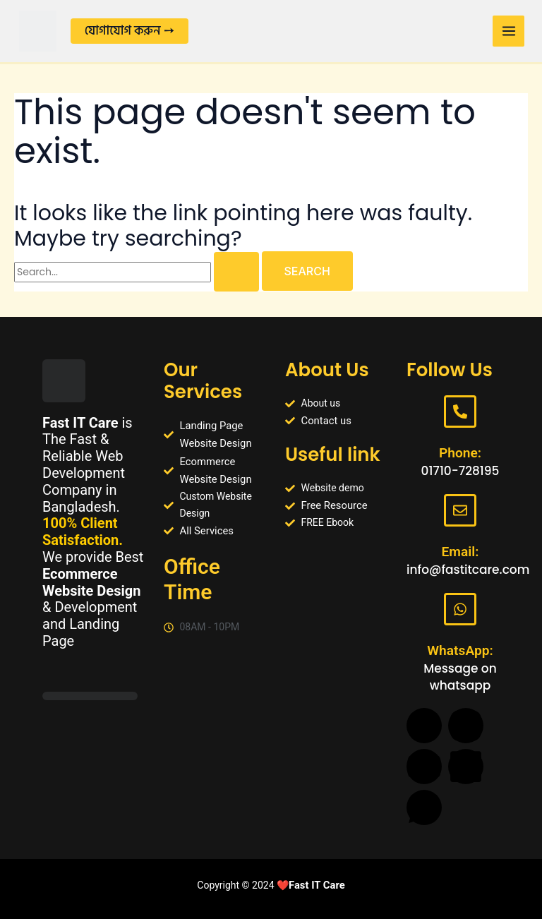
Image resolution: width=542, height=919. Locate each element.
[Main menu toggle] (504, 31)
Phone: (460, 448)
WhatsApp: (460, 651)
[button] (140, 31)
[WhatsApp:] (460, 609)
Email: (459, 549)
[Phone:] (460, 406)
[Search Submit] (236, 278)
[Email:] (460, 507)
